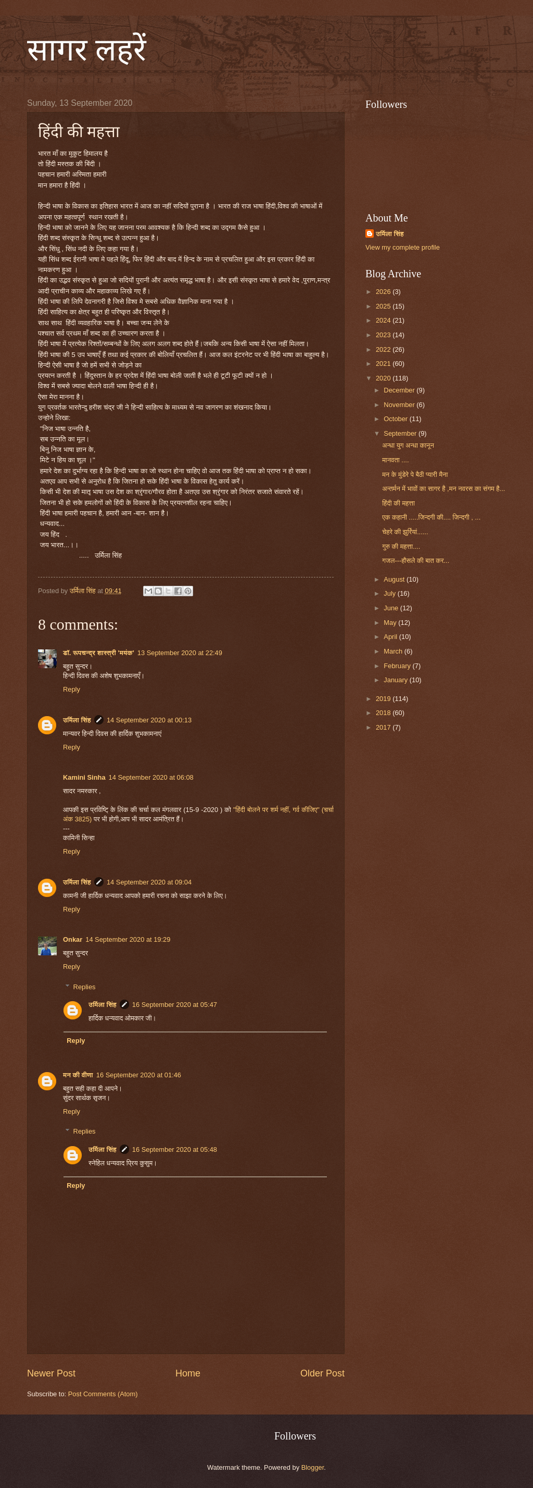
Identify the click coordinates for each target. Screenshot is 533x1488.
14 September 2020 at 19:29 (127, 939)
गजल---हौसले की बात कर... (415, 560)
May (391, 622)
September (401, 433)
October (396, 419)
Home (187, 1373)
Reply (71, 689)
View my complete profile (402, 247)
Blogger (312, 1467)
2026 (384, 292)
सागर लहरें (86, 50)
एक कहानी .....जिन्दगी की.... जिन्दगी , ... (431, 517)
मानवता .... (395, 460)
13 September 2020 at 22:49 (179, 653)
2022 (384, 349)
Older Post (322, 1373)
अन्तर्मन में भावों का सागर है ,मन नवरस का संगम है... (443, 489)
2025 (384, 306)
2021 (384, 363)
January (396, 680)
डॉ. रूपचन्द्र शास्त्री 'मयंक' (98, 653)
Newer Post (51, 1373)
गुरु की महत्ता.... (401, 546)
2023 (384, 335)
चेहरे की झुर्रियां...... (405, 532)
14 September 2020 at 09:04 (149, 882)
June (392, 608)
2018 (384, 713)
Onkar (72, 939)
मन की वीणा (78, 1075)
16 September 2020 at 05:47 (174, 1005)
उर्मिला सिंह (77, 720)
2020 (384, 378)
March (394, 651)
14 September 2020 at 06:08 (151, 777)
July (390, 593)
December (400, 390)
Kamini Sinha (84, 777)
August (395, 579)
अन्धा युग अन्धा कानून (408, 445)
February (398, 666)
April (391, 637)
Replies (84, 986)
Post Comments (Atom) (103, 1394)
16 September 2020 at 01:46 (138, 1075)
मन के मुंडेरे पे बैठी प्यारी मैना (415, 474)
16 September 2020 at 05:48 (174, 1149)
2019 (384, 699)
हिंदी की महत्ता (398, 503)
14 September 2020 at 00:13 (149, 720)
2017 (384, 727)
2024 (384, 320)
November (400, 405)
